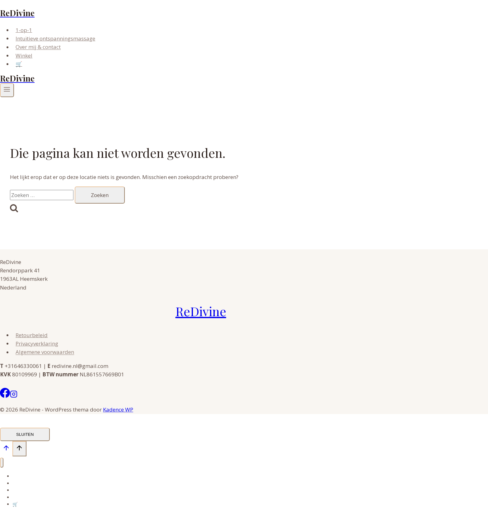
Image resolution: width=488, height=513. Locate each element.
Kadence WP (118, 409)
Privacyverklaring (37, 343)
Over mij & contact (38, 47)
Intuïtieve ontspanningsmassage (55, 38)
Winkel (24, 55)
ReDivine (201, 311)
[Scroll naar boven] (6, 449)
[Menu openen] (7, 90)
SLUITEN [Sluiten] (25, 434)
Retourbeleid (32, 335)
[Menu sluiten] (1, 463)
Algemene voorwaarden (45, 352)
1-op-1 (24, 30)
